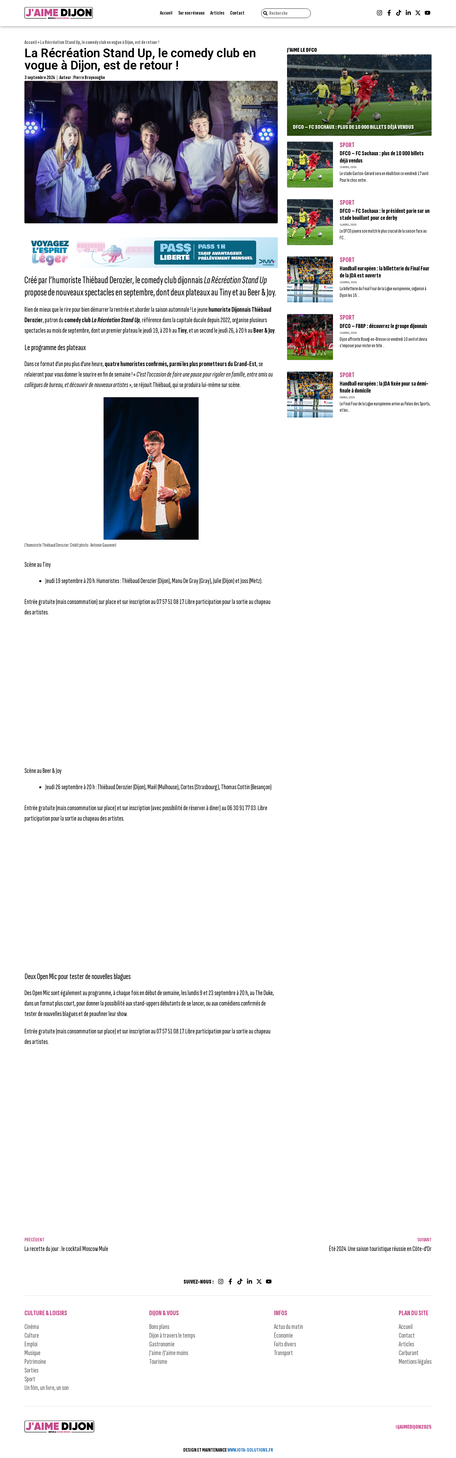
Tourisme (158, 1361)
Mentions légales (415, 1361)
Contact (237, 13)
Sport (347, 145)
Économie (283, 1335)
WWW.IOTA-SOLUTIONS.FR (250, 1450)
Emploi (31, 1344)
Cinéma (31, 1326)
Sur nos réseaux (191, 13)
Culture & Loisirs (45, 1313)
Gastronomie (161, 1344)
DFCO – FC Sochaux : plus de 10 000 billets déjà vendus (353, 127)
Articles (217, 13)
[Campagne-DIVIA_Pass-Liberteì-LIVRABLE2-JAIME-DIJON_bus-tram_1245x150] (151, 266)
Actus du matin (288, 1326)
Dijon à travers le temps (172, 1335)
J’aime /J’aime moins (168, 1353)
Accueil (166, 13)
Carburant (408, 1353)
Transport (283, 1353)
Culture (31, 1335)
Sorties (31, 1370)
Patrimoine (35, 1361)
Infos (280, 1313)
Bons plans (159, 1326)
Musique (32, 1353)
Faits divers (285, 1344)
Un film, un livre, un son (46, 1388)
